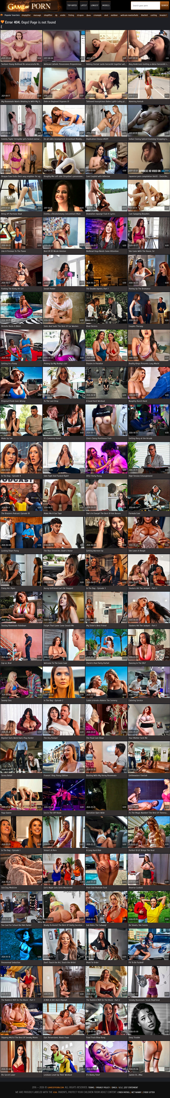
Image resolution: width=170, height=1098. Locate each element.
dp (56, 15)
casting (153, 15)
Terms (91, 1087)
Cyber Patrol (123, 1092)
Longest (94, 5)
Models (105, 5)
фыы (88, 15)
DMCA (114, 1087)
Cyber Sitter (149, 1092)
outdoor (114, 15)
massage (37, 15)
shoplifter (48, 15)
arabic (63, 15)
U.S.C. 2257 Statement (128, 1087)
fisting (71, 15)
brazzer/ (163, 15)
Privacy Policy (103, 1087)
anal (106, 15)
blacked (144, 15)
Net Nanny (136, 1092)
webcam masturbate (129, 15)
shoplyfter (26, 15)
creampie (98, 15)
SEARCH (164, 5)
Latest (84, 5)
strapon (80, 15)
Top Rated (72, 5)
